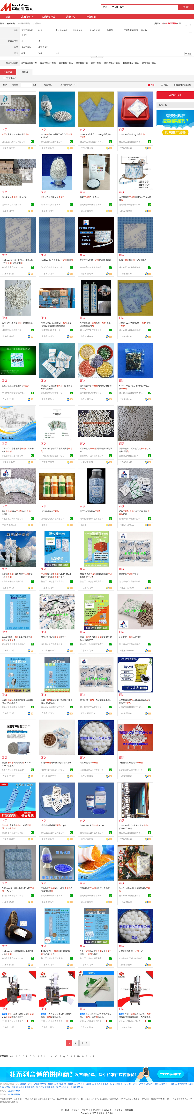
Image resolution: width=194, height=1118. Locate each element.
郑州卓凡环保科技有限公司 (92, 456)
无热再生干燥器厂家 (85, 1084)
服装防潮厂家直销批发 (133, 260)
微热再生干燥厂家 (169, 1084)
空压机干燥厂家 (66, 1087)
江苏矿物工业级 (129, 574)
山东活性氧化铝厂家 (131, 951)
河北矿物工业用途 (130, 637)
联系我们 (75, 1110)
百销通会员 (11, 78)
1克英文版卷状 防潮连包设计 (95, 260)
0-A (11, 1056)
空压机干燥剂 (14, 1090)
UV (78, 1056)
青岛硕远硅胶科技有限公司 (52, 832)
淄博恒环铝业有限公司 (11, 204)
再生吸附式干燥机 (131, 63)
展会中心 (70, 16)
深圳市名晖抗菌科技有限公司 (14, 832)
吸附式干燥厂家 (120, 1084)
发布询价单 (175, 95)
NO (56, 1056)
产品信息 (7, 71)
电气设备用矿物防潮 (53, 637)
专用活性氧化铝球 (15, 134)
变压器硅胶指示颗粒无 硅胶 (95, 888)
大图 (151, 85)
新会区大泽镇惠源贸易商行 (52, 581)
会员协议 (118, 1110)
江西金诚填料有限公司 (129, 456)
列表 (164, 85)
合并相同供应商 (182, 85)
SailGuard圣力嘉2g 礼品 (132, 134)
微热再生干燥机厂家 (103, 1084)
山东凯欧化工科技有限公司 (13, 141)
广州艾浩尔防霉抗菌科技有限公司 (14, 393)
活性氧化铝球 (89, 762)
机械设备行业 (48, 16)
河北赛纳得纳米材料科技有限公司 (53, 770)
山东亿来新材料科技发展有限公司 (131, 707)
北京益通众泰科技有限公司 (92, 518)
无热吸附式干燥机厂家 (28, 1087)
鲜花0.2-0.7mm (89, 197)
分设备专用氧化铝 (52, 197)
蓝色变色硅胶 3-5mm (92, 825)
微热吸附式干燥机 (112, 63)
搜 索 (186, 7)
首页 (8, 16)
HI (38, 1056)
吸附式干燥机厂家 (28, 1084)
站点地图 (97, 1110)
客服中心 (86, 1110)
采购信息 (27, 16)
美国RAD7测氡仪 (90, 511)
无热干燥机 (96, 63)
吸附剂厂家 (78, 1087)
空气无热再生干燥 (29, 63)
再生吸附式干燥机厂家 (48, 1087)
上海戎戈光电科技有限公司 (52, 518)
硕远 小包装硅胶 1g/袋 (53, 825)
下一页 (85, 1043)
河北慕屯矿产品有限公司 (12, 518)
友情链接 (129, 1110)
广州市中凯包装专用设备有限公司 (14, 1021)
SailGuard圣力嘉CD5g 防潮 (57, 260)
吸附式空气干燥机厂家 (46, 1084)
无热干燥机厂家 (134, 1084)
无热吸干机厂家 (11, 1087)
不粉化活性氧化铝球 (131, 762)
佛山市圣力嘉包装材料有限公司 (92, 141)
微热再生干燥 (82, 63)
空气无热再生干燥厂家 (151, 1084)
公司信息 (24, 71)
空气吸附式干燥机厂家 (66, 1084)
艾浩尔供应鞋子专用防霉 (15, 385)
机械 (4, 1014)
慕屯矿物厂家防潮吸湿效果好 (95, 700)
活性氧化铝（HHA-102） (15, 197)
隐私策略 (108, 1110)
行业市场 (91, 16)
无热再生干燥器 (66, 63)
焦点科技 (100, 1113)
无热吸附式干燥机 (48, 63)
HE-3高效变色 (50, 511)
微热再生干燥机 (149, 63)
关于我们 (65, 1110)
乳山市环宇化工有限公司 (91, 330)
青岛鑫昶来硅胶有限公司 (51, 141)
